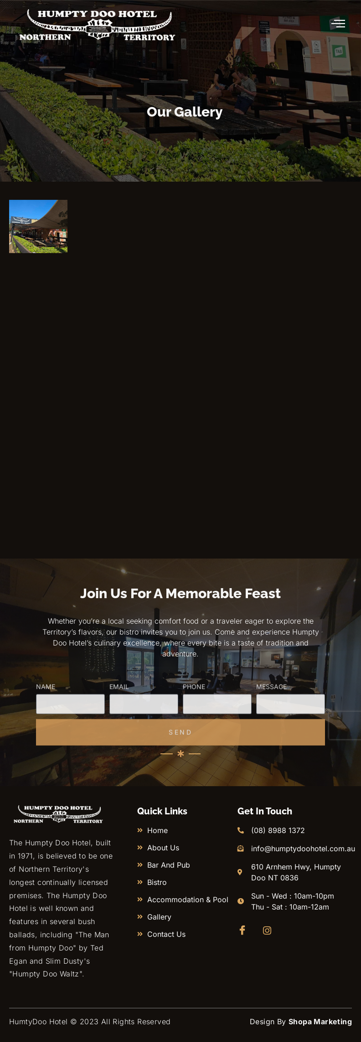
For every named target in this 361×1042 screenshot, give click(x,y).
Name (45, 718)
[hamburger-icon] (339, 24)
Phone (194, 718)
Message (271, 718)
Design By (301, 1021)
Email (119, 718)
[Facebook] (244, 930)
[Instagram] (270, 930)
